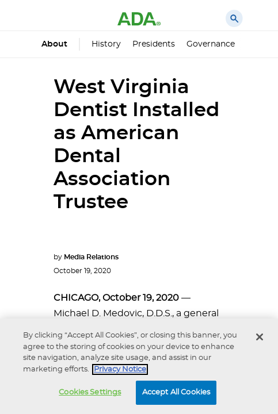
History (106, 44)
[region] (139, 366)
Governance (210, 44)
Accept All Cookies (176, 392)
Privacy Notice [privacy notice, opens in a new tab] (120, 369)
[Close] (259, 337)
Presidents (153, 44)
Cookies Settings (90, 392)
